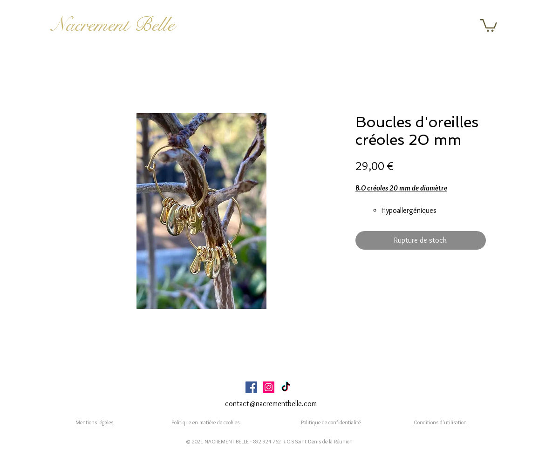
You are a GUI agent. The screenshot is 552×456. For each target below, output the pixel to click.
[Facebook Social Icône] (251, 387)
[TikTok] (286, 387)
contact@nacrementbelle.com (271, 403)
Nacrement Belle (113, 25)
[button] (488, 25)
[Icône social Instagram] (268, 387)
